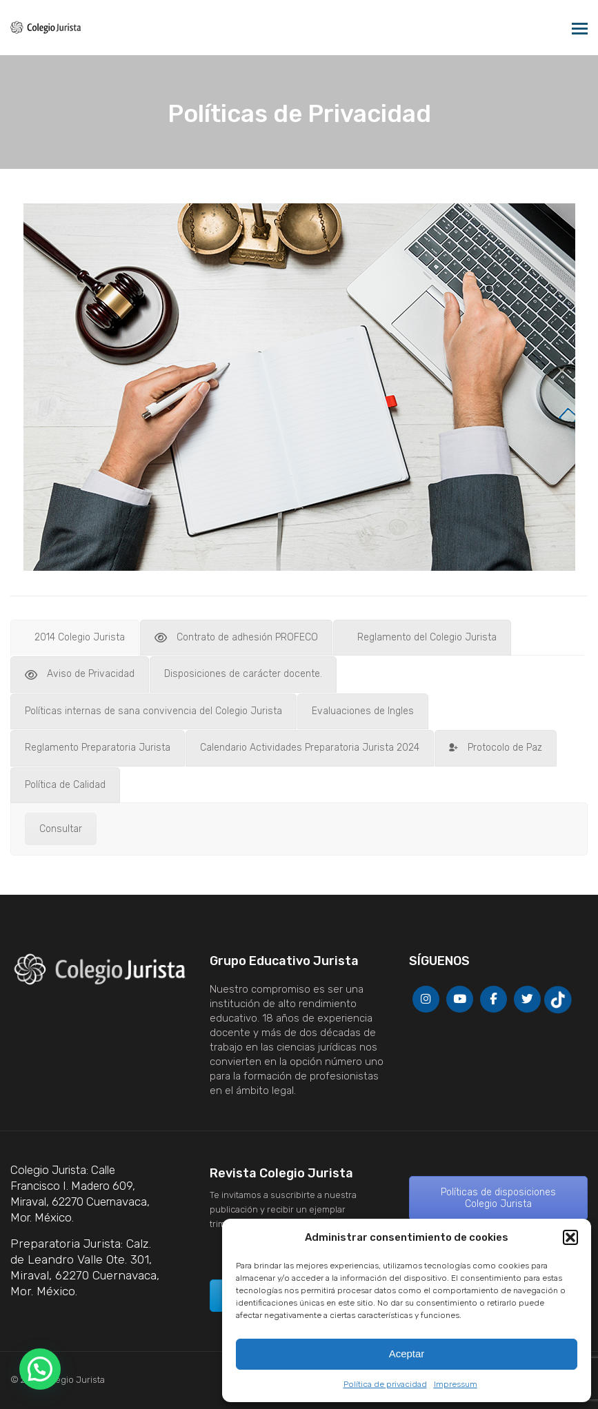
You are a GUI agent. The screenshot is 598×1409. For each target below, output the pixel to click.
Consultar (60, 829)
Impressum (455, 1384)
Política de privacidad (385, 1384)
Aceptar (407, 1353)
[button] (570, 1237)
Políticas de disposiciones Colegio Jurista (498, 1198)
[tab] (74, 638)
